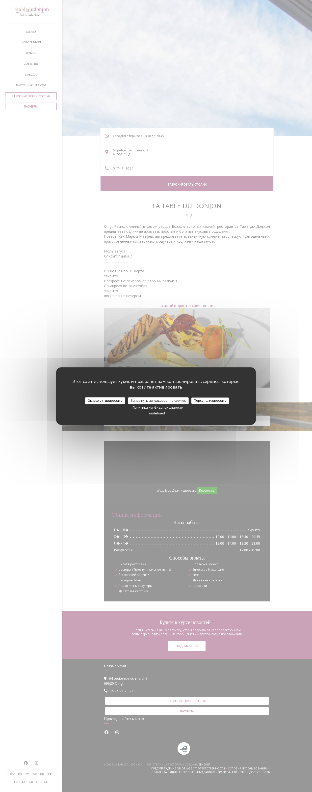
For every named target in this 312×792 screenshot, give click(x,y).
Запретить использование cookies (158, 400)
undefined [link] (157, 413)
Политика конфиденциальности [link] (157, 407)
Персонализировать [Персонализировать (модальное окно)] (210, 400)
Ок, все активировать (105, 400)
